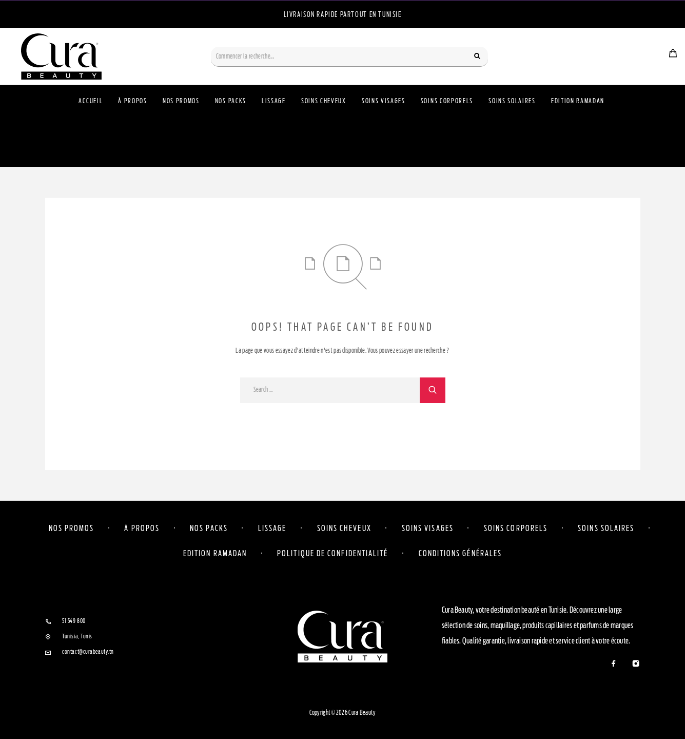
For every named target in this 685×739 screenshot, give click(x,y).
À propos (132, 101)
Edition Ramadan (577, 101)
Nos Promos (181, 101)
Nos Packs (230, 101)
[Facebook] (614, 664)
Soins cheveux (344, 528)
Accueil (91, 101)
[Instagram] (636, 664)
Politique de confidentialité (332, 553)
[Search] (477, 56)
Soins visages (428, 528)
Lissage (274, 101)
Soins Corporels (447, 101)
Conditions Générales (460, 553)
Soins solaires (606, 528)
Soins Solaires (512, 101)
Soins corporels (515, 528)
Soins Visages (383, 101)
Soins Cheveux (323, 101)
